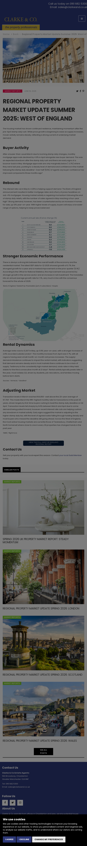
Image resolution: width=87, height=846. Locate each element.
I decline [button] (24, 839)
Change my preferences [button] (49, 839)
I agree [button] (9, 839)
